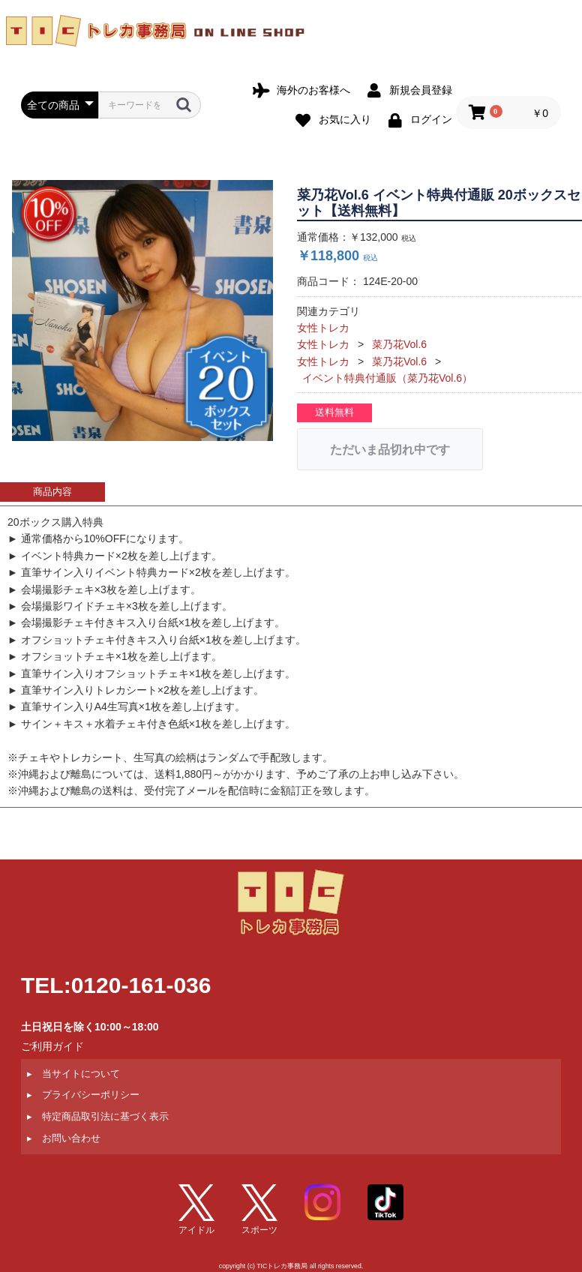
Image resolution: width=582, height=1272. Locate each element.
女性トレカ (323, 328)
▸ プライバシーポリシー (83, 1094)
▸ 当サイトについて (73, 1072)
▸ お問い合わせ (63, 1138)
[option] (142, 310)
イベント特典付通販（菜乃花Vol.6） (387, 378)
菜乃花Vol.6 (399, 344)
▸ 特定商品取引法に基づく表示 (98, 1116)
